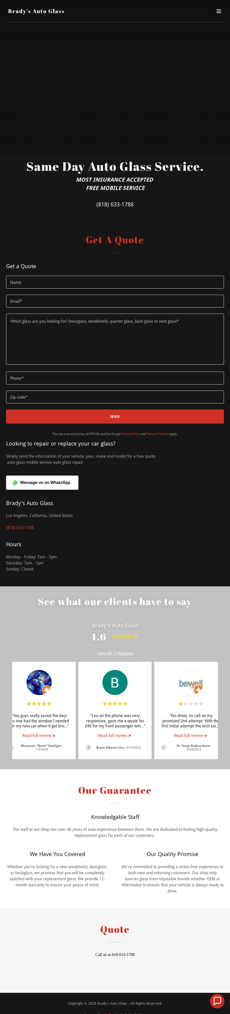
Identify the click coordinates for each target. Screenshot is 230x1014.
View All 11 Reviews (115, 653)
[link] (36, 11)
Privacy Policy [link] (130, 434)
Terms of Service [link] (158, 434)
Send (115, 417)
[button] (219, 11)
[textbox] (115, 282)
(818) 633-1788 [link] (115, 204)
